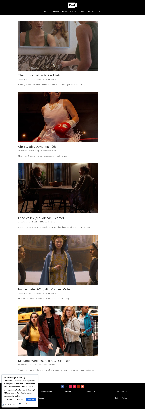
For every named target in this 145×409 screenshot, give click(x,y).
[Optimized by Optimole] (10, 405)
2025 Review (43, 79)
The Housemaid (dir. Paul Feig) (39, 75)
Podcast (73, 11)
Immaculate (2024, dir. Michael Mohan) (45, 289)
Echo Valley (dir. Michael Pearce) (41, 218)
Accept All (31, 399)
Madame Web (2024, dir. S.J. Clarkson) (44, 361)
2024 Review (43, 293)
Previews (64, 11)
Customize (9, 399)
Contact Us (92, 11)
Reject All (20, 399)
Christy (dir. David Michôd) (37, 146)
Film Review (52, 79)
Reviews (56, 11)
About (46, 11)
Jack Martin (23, 79)
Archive (81, 11)
